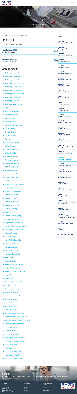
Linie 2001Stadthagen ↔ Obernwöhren (66, 42)
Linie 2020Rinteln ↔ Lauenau (63, 103)
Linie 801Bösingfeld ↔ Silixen (63, 195)
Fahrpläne (21, 35)
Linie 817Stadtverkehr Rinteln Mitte (65, 222)
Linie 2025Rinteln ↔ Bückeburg (64, 133)
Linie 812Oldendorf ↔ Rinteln (64, 208)
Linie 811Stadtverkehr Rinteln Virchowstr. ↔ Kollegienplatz (67, 202)
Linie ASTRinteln (60, 228)
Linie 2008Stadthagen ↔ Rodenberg (65, 72)
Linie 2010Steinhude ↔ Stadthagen (65, 78)
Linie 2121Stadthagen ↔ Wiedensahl (65, 146)
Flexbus (60, 37)
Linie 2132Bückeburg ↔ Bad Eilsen (64, 170)
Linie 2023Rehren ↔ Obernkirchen (65, 121)
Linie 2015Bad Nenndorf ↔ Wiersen (65, 91)
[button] (73, 3)
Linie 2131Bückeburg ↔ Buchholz (64, 164)
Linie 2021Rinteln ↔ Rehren (63, 109)
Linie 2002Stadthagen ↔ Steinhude (65, 48)
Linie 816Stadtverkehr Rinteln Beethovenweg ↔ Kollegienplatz (67, 215)
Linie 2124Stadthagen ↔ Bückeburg (65, 152)
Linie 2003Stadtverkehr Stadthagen (65, 54)
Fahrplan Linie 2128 (9, 50)
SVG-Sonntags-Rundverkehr (65, 234)
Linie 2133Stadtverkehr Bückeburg (64, 176)
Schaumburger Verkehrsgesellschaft (10, 35)
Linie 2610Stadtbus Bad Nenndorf (64, 189)
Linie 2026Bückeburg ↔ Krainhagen (65, 140)
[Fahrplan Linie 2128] (56, 50)
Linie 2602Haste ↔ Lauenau (63, 182)
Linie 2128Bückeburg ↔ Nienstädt (64, 158)
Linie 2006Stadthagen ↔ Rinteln (64, 66)
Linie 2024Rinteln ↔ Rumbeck (63, 127)
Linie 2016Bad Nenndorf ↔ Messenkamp (66, 97)
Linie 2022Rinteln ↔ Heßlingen (64, 115)
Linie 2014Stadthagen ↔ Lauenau (64, 84)
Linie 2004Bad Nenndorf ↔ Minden (65, 60)
